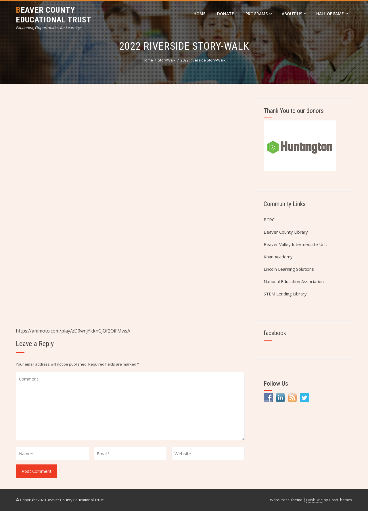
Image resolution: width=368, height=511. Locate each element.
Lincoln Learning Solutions (289, 269)
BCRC (269, 219)
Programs (259, 13)
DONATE (225, 13)
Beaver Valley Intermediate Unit (295, 244)
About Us (294, 13)
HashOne (314, 499)
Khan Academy (278, 257)
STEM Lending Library (285, 294)
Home (199, 13)
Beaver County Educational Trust (53, 14)
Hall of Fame (332, 13)
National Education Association (294, 281)
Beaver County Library (286, 232)
